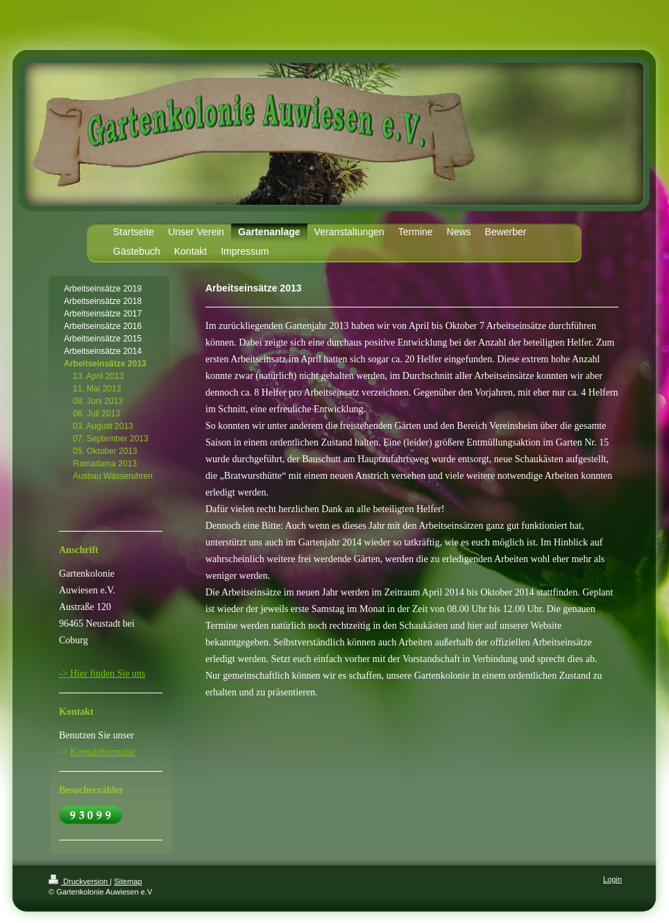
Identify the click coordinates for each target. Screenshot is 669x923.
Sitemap (128, 881)
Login (612, 879)
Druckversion (79, 881)
